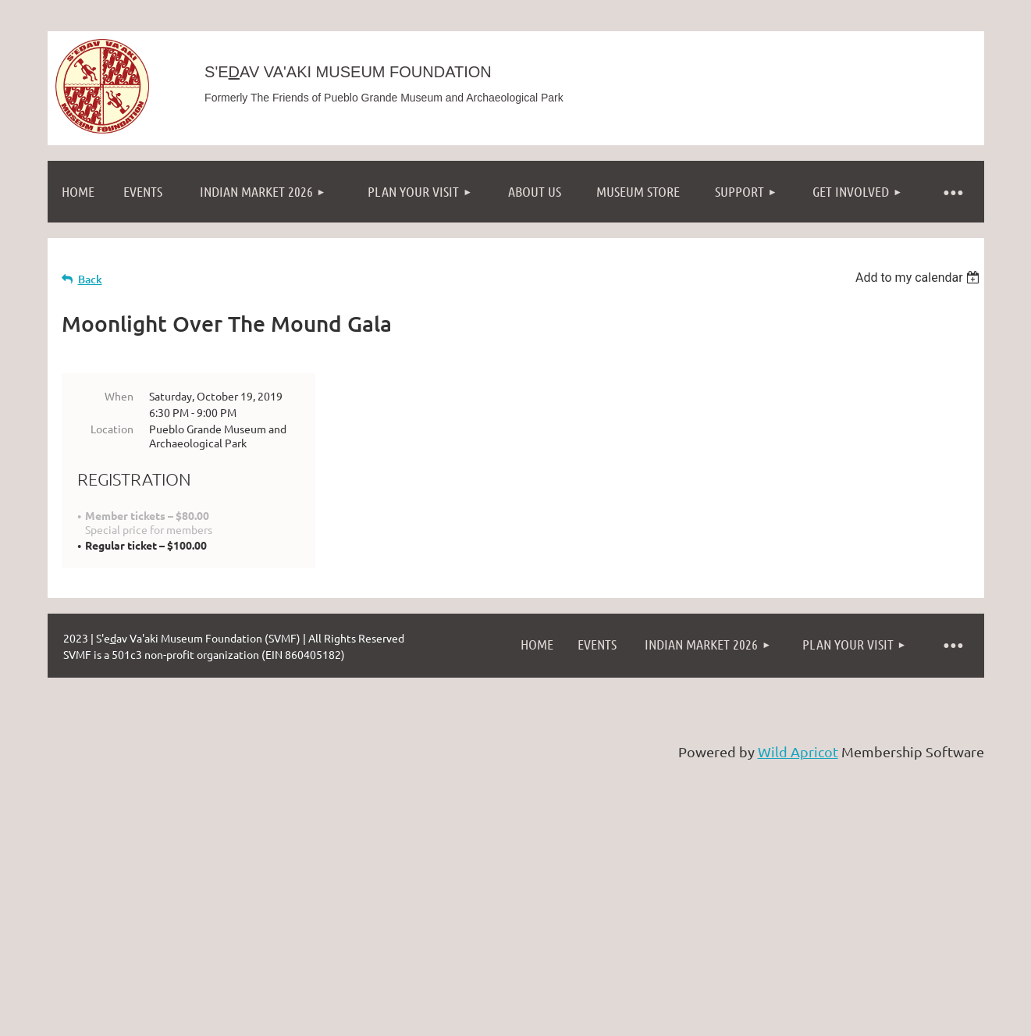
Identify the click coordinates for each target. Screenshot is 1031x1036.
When (119, 396)
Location (112, 429)
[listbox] (919, 277)
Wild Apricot (798, 751)
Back (90, 279)
